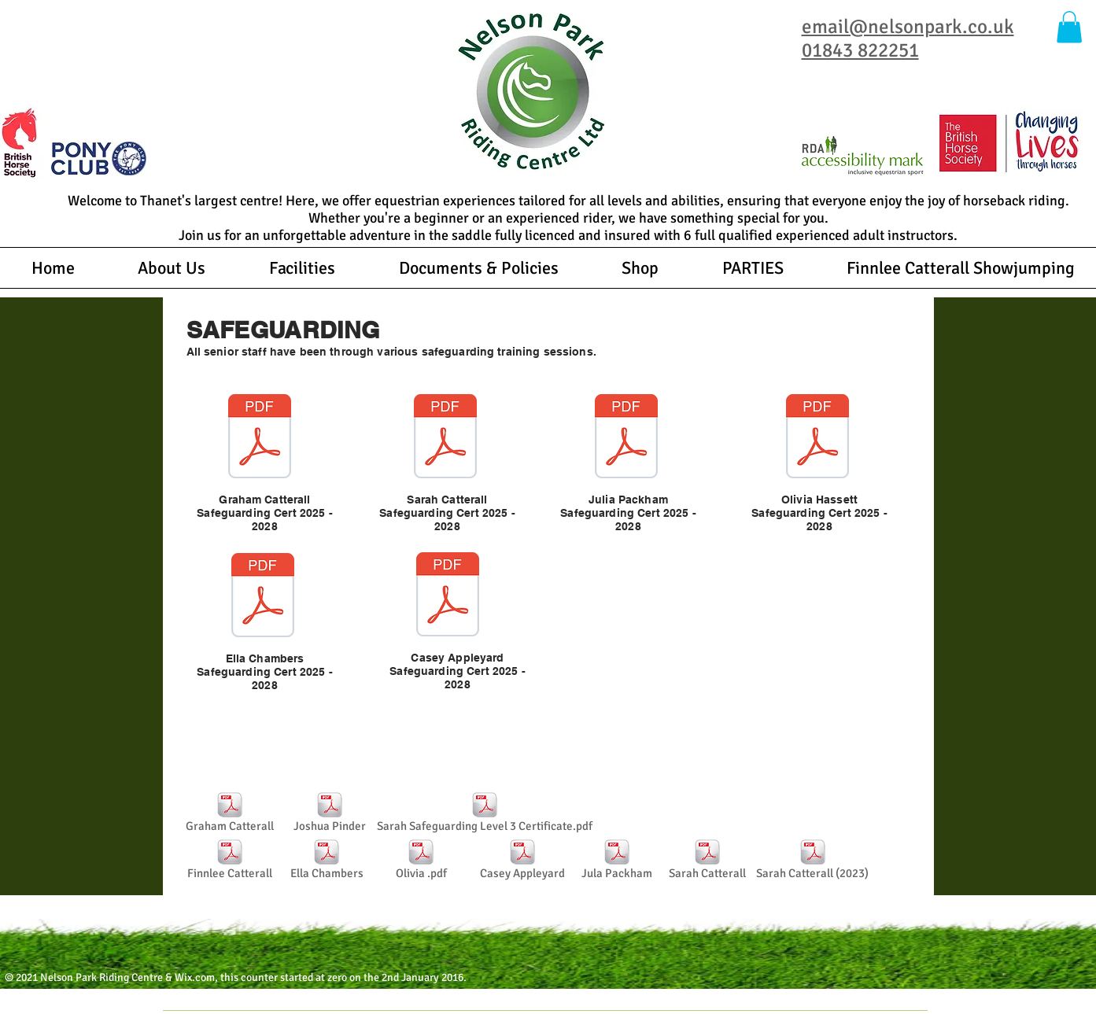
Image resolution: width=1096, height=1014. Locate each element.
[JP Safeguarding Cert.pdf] (626, 438)
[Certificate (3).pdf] (445, 438)
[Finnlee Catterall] (229, 861)
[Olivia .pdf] (421, 861)
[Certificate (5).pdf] (447, 596)
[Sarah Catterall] (708, 861)
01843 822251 (860, 50)
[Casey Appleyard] (523, 861)
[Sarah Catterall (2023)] (813, 861)
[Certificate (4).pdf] (817, 438)
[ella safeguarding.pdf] (262, 597)
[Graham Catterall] (229, 814)
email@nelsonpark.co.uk (908, 26)
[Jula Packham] (617, 861)
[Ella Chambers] (327, 861)
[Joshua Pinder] (330, 814)
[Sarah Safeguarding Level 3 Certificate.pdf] (485, 814)
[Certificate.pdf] (259, 438)
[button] (1069, 27)
